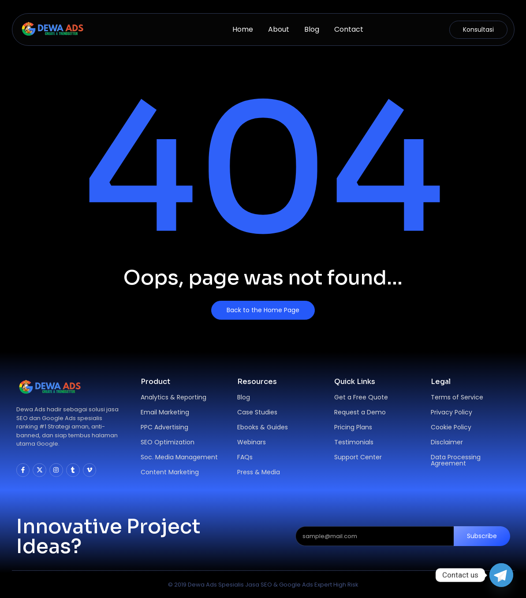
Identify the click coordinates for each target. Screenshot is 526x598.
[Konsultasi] (478, 30)
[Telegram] (501, 575)
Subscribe (482, 536)
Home (242, 29)
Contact (348, 29)
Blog (311, 29)
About (278, 29)
